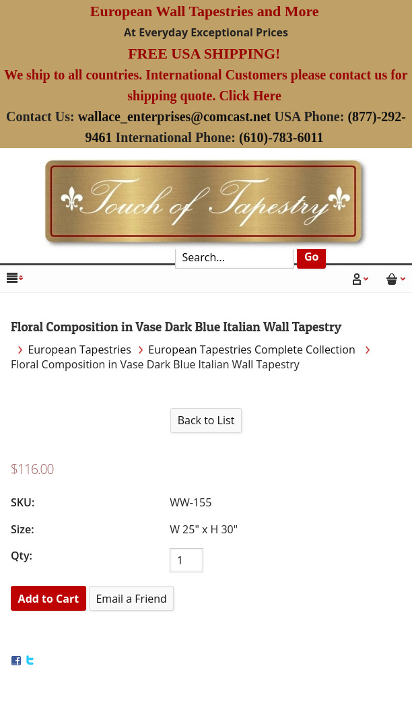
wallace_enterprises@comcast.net (174, 116)
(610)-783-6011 (281, 137)
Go (311, 256)
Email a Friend (131, 598)
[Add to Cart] (48, 598)
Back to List (206, 420)
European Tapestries (79, 349)
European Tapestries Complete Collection (253, 349)
